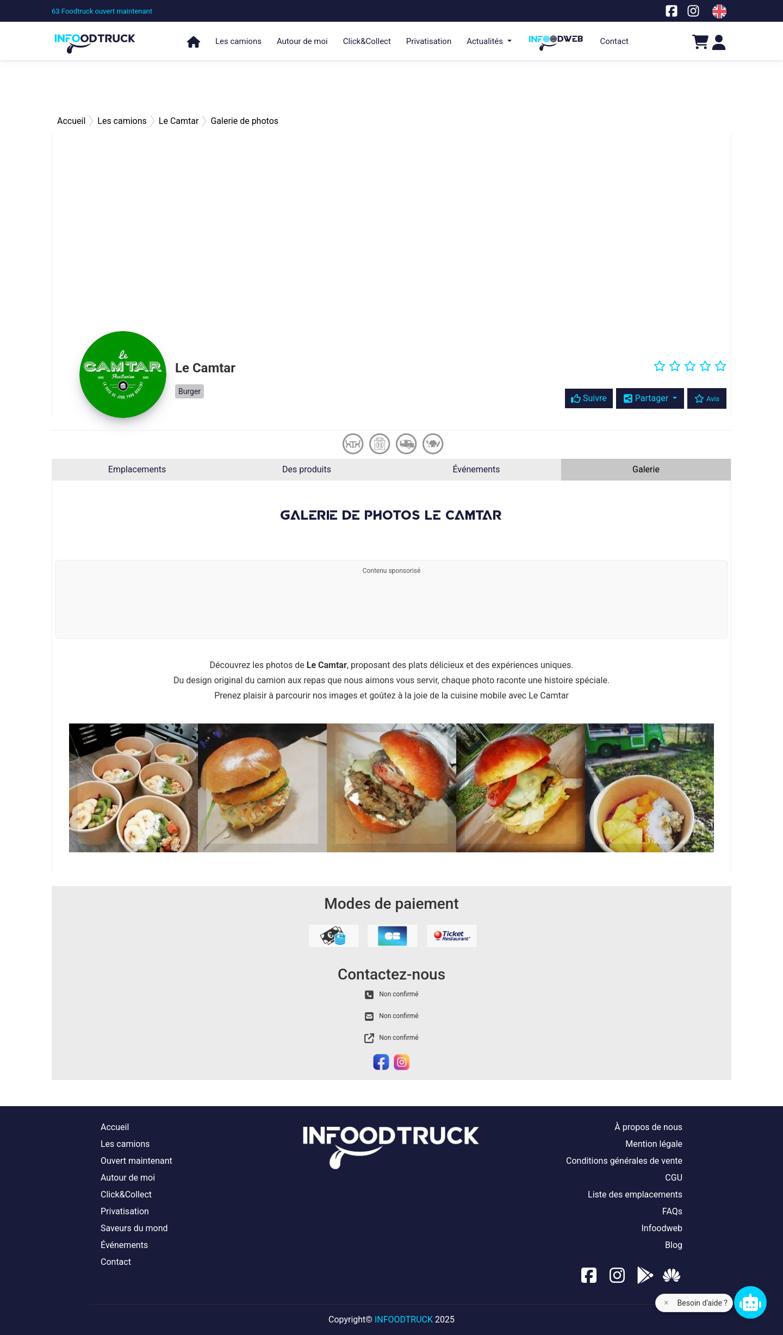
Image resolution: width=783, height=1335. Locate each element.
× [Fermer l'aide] (666, 1302)
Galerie (646, 469)
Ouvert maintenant (136, 1161)
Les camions (238, 41)
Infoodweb (661, 1228)
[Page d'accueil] (95, 39)
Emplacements (137, 469)
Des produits (306, 469)
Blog (673, 1245)
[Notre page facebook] (671, 10)
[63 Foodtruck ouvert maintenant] (102, 11)
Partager (646, 398)
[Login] (719, 42)
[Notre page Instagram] (693, 10)
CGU (673, 1177)
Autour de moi (302, 41)
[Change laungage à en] (719, 11)
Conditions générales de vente (624, 1161)
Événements (476, 469)
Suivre (589, 398)
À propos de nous (648, 1127)
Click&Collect (367, 41)
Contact (614, 41)
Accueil (115, 1127)
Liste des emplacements (635, 1194)
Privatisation (428, 41)
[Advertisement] (391, 87)
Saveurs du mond (134, 1228)
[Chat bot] (750, 1302)
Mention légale (653, 1144)
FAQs (672, 1211)
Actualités (486, 41)
